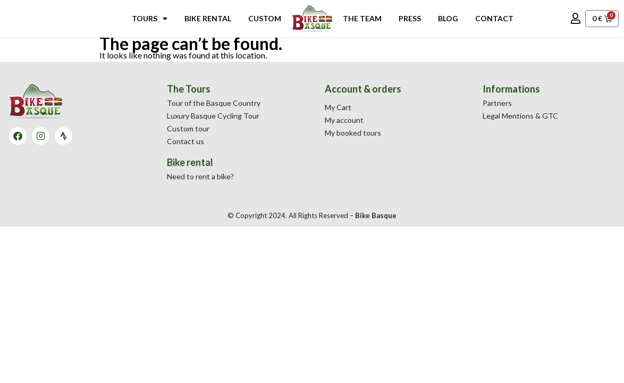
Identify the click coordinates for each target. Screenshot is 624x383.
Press (410, 18)
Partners (497, 102)
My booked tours (353, 132)
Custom (264, 18)
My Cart (338, 107)
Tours (149, 19)
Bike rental (207, 18)
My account (344, 119)
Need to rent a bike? (200, 176)
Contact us (185, 141)
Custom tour (188, 128)
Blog (448, 18)
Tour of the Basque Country (213, 102)
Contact (494, 18)
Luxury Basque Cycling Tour (213, 115)
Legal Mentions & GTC (520, 115)
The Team (362, 18)
